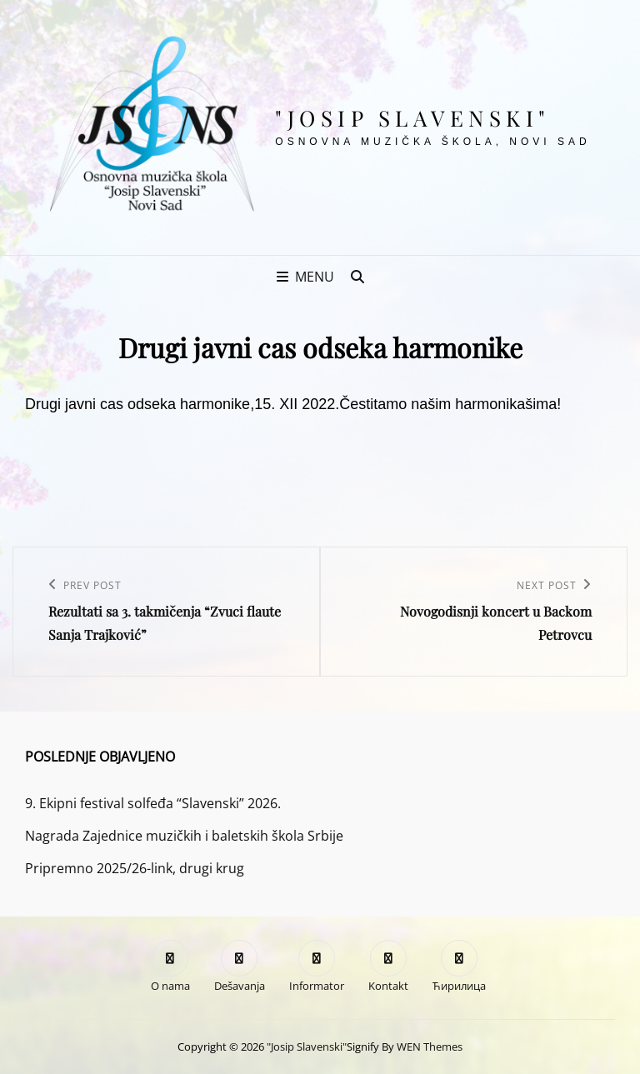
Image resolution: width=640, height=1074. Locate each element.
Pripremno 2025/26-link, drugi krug (134, 868)
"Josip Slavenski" (413, 117)
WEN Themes (429, 1046)
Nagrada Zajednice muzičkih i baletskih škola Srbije (184, 836)
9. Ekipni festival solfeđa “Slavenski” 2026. (153, 803)
